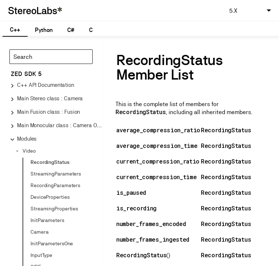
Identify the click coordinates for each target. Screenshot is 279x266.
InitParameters (47, 220)
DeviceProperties (50, 197)
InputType (41, 255)
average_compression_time (156, 145)
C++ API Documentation (45, 85)
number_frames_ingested (152, 239)
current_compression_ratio (157, 161)
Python (44, 30)
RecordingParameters (55, 185)
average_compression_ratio (158, 130)
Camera (39, 232)
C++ (15, 29)
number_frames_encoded (151, 223)
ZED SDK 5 (26, 73)
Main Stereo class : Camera (50, 98)
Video (29, 151)
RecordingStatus (50, 162)
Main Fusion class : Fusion (48, 112)
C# (70, 30)
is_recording (136, 208)
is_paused (131, 192)
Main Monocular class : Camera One (60, 125)
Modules (27, 139)
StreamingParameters (56, 174)
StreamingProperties (54, 208)
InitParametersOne (52, 243)
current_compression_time (156, 177)
